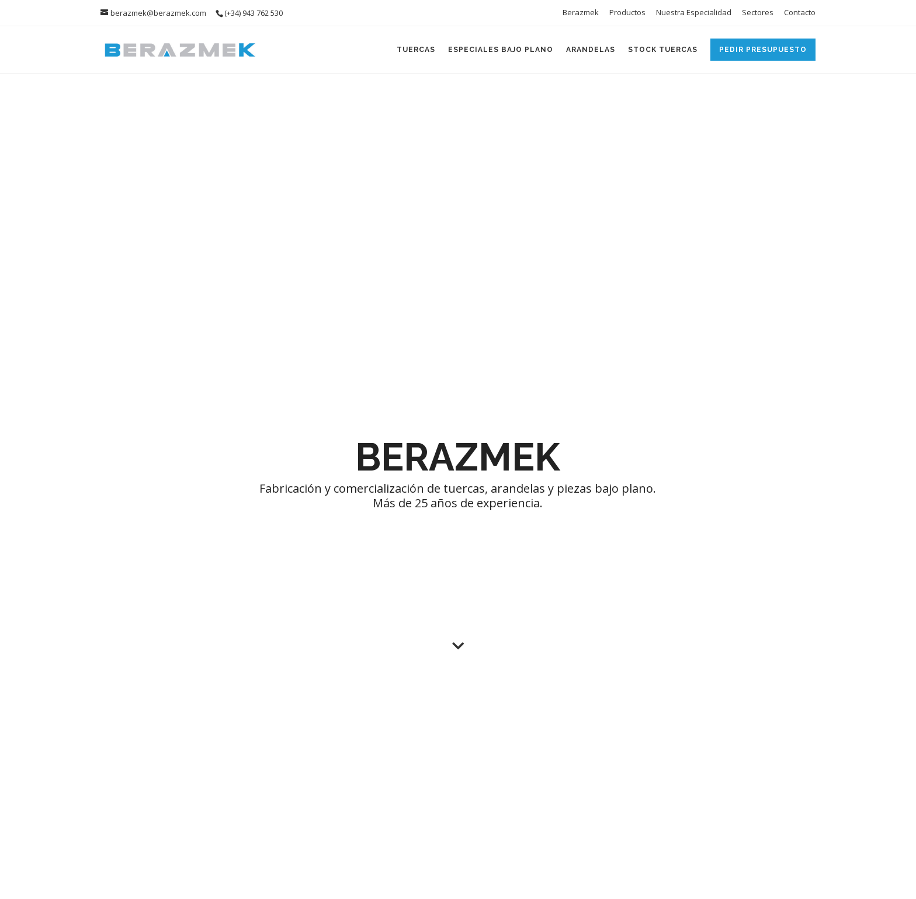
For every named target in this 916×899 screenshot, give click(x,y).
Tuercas (416, 50)
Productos (627, 13)
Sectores (757, 13)
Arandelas (590, 50)
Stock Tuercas (663, 50)
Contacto (800, 13)
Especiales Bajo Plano (500, 50)
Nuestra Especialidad (693, 13)
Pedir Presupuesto (763, 50)
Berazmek (581, 13)
